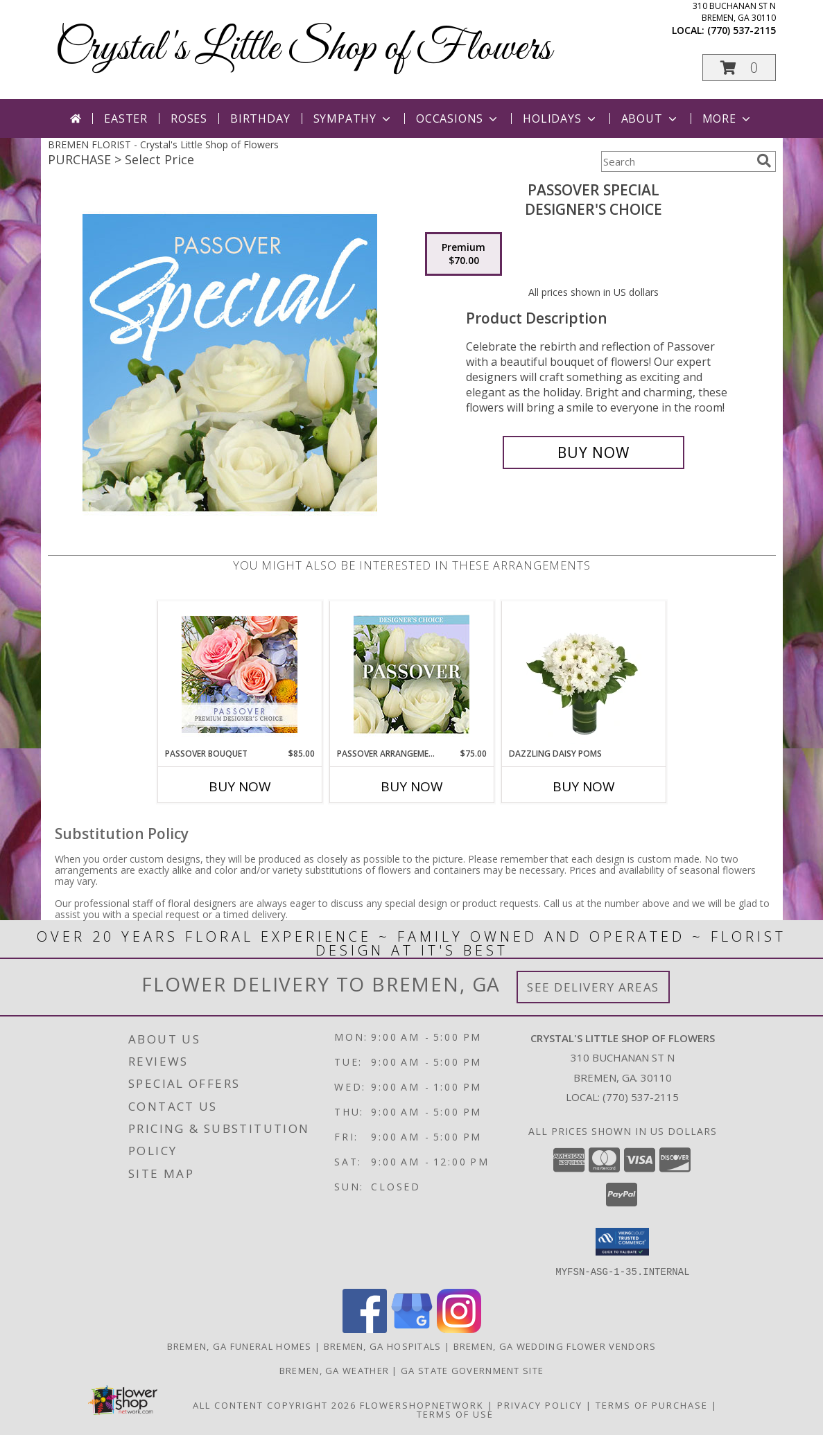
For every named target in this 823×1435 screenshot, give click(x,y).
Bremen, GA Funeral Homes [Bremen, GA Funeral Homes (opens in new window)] (239, 1345)
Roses (189, 118)
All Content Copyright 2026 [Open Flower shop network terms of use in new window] (274, 1404)
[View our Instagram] (459, 1328)
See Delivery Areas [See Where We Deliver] (593, 987)
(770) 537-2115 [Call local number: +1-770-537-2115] (741, 30)
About (650, 118)
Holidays (560, 118)
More (727, 118)
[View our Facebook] (365, 1328)
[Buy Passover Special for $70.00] (594, 452)
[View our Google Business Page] (412, 1328)
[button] (739, 67)
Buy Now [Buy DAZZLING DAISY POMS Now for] (584, 786)
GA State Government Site (472, 1370)
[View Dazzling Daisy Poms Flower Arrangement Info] (583, 674)
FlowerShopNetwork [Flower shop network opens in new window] (422, 1404)
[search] (764, 160)
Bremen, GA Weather (334, 1370)
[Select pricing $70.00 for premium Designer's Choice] (463, 254)
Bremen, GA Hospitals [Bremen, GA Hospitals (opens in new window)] (383, 1345)
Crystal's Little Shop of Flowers (303, 49)
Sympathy (353, 118)
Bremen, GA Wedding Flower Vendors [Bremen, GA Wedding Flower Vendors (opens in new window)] (555, 1345)
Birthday (260, 118)
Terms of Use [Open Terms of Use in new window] (455, 1413)
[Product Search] (676, 161)
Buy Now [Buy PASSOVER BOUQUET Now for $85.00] (240, 786)
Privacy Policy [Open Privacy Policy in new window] (539, 1404)
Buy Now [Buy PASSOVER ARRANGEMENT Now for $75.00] (412, 786)
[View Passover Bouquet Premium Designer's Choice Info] (239, 674)
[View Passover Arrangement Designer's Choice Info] (411, 674)
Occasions (458, 118)
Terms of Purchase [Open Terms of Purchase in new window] (652, 1404)
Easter (126, 118)
